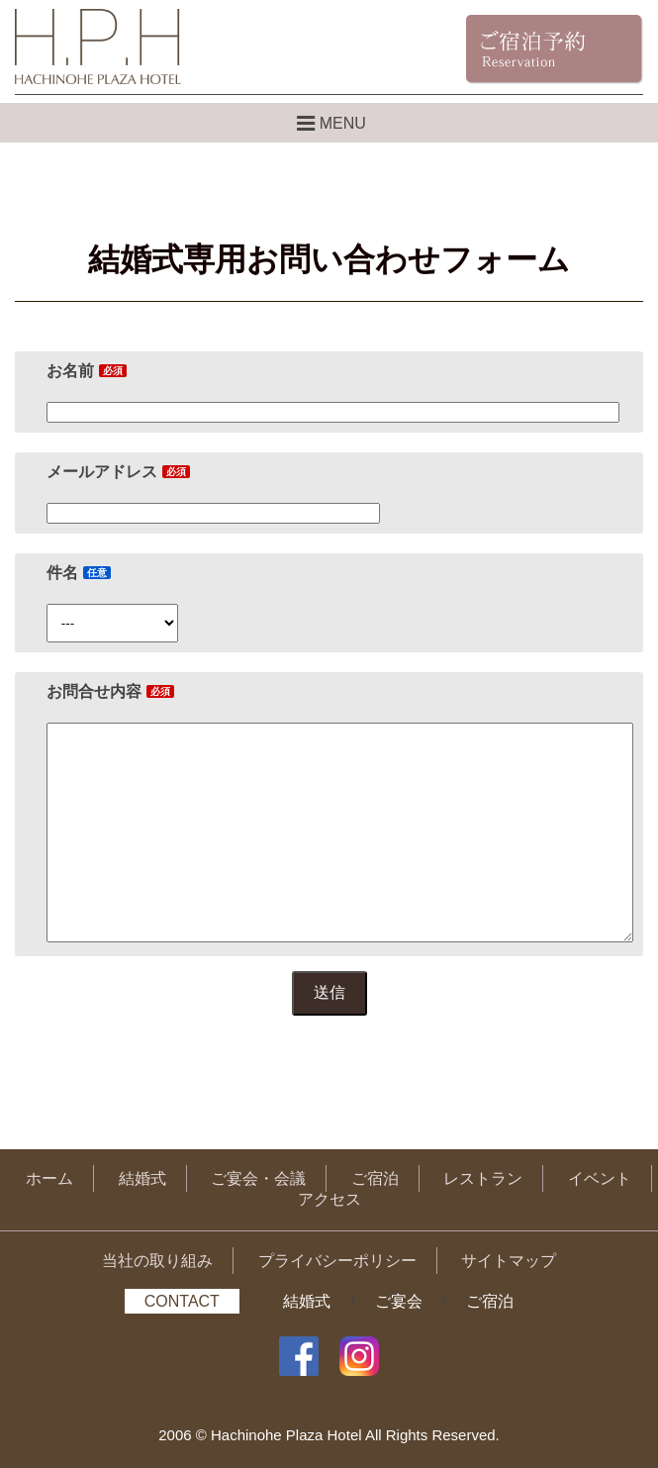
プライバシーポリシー (337, 1260)
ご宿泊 (375, 1178)
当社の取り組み (157, 1260)
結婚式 (142, 1178)
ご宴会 (399, 1301)
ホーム (49, 1178)
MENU (329, 123)
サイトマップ (508, 1260)
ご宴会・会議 (258, 1178)
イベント (599, 1178)
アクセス (329, 1199)
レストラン (482, 1178)
